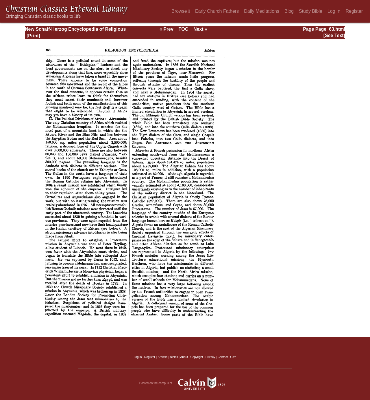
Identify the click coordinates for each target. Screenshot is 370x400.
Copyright (196, 357)
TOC (183, 29)
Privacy (210, 357)
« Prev (166, 29)
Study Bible (310, 11)
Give (233, 357)
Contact (223, 357)
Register (354, 11)
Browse (180, 11)
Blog (289, 11)
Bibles (174, 357)
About (184, 357)
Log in (138, 357)
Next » (200, 29)
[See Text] (334, 35)
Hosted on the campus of (185, 383)
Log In (334, 11)
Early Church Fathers (217, 11)
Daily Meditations (261, 11)
